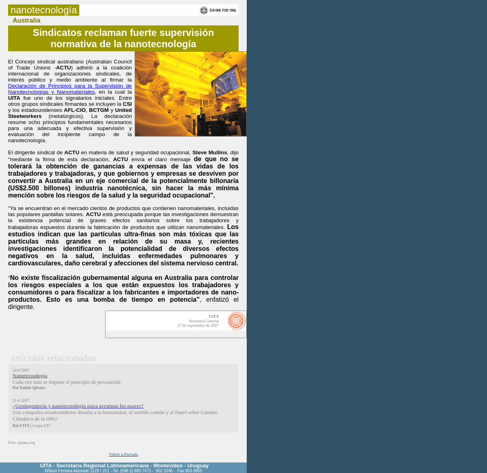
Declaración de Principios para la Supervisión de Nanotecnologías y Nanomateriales (70, 89)
